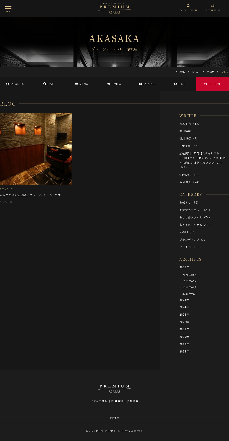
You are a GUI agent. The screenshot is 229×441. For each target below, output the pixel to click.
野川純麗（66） (189, 131)
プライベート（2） (191, 247)
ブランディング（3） (193, 239)
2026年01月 (189, 293)
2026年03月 (189, 281)
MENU (81, 84)
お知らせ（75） (189, 202)
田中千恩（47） (189, 146)
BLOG (179, 84)
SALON (196, 71)
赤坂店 (211, 71)
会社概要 (132, 401)
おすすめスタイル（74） (195, 217)
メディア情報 (99, 401)
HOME (181, 71)
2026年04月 (189, 275)
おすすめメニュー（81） (195, 210)
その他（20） (188, 232)
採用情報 (117, 401)
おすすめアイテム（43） (195, 225)
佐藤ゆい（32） (189, 175)
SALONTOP (16, 84)
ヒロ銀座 (114, 417)
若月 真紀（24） (190, 182)
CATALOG (147, 84)
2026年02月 (189, 287)
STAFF (49, 84)
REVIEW (114, 84)
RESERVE (212, 84)
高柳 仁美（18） (190, 124)
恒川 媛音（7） (189, 138)
